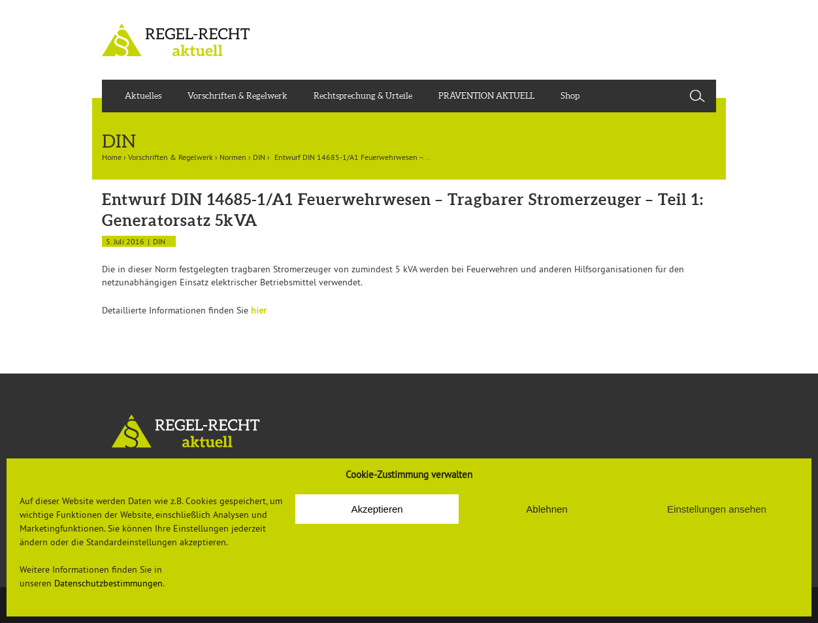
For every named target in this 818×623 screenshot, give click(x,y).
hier (259, 310)
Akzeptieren (376, 509)
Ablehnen (546, 509)
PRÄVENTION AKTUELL (486, 96)
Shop (570, 96)
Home (112, 157)
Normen (233, 157)
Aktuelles (143, 96)
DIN (259, 157)
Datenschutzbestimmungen (108, 583)
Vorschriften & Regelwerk (237, 96)
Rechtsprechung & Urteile (363, 96)
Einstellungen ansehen (716, 509)
